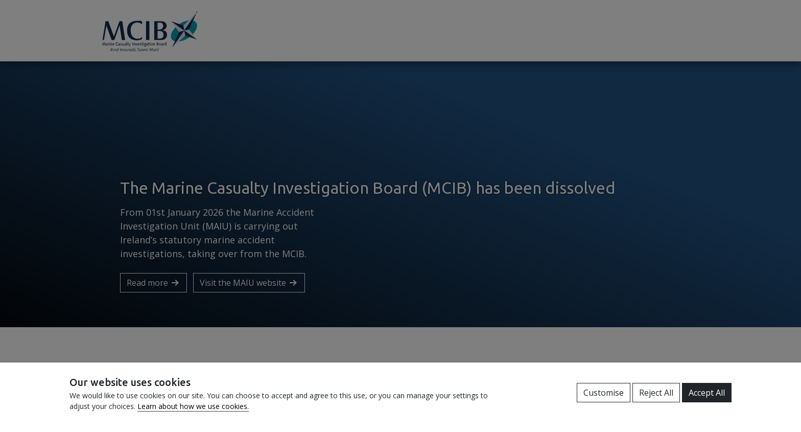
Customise (603, 392)
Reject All (656, 392)
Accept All (707, 392)
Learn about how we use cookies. (193, 406)
